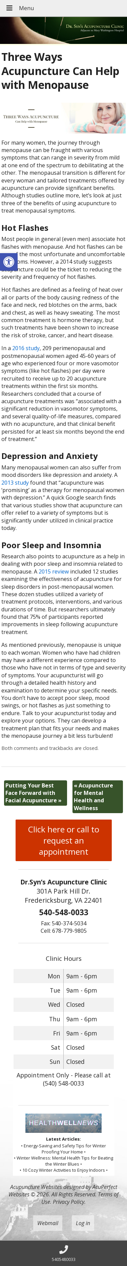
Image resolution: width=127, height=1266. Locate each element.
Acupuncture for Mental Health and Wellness (93, 797)
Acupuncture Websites (36, 1187)
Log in (83, 1223)
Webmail (47, 1223)
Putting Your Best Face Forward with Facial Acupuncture (33, 793)
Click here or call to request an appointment (63, 840)
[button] (9, 262)
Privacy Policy (68, 1202)
